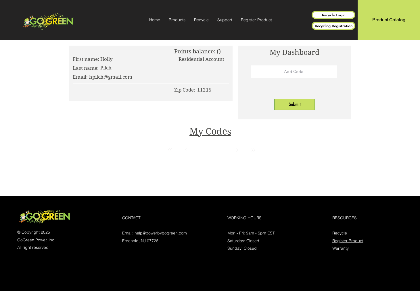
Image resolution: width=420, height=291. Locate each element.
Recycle (339, 233)
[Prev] (186, 150)
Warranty (340, 248)
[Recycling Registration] (333, 26)
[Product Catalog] (389, 20)
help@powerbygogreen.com (161, 233)
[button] (177, 20)
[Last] (253, 150)
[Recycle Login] (333, 15)
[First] (170, 150)
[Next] (237, 150)
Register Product (347, 240)
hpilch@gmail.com (110, 77)
